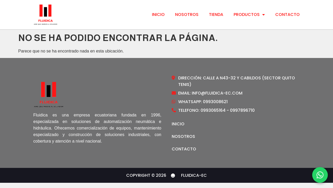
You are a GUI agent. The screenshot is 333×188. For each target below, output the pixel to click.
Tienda (216, 14)
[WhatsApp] (320, 175)
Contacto (287, 14)
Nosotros (186, 14)
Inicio (158, 14)
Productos (249, 14)
